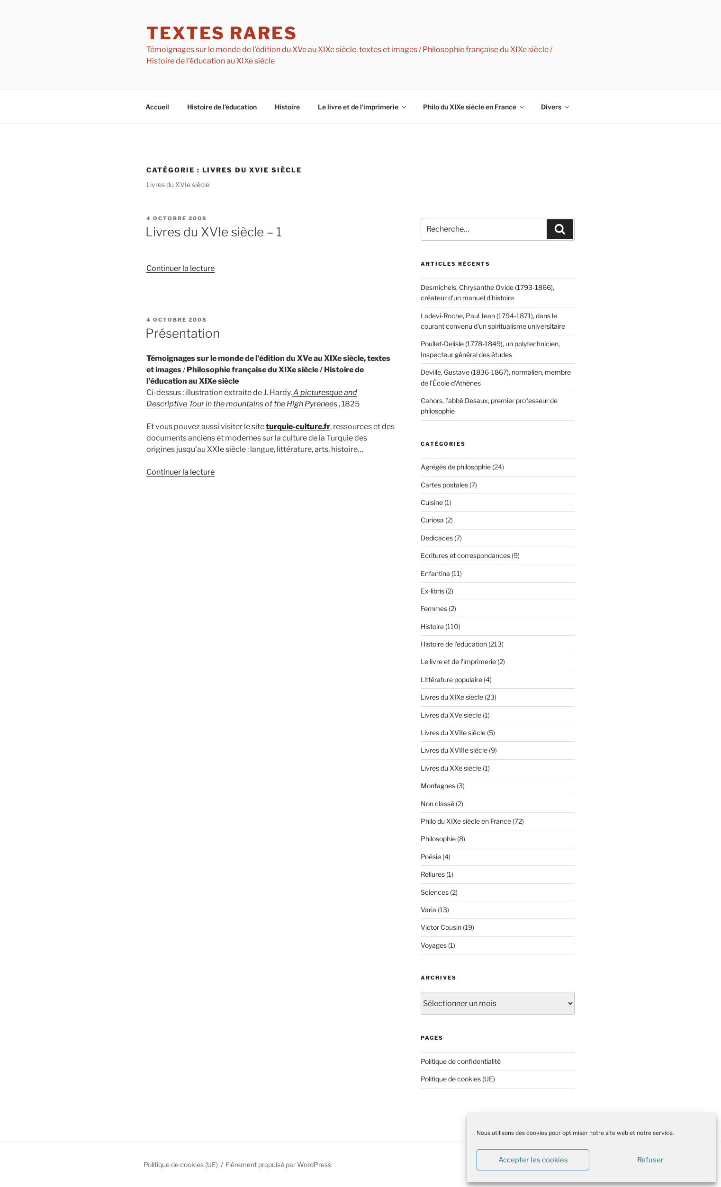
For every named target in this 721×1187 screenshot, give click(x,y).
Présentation (182, 333)
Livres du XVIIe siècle (453, 732)
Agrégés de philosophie (456, 467)
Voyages (434, 945)
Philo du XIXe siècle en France (474, 107)
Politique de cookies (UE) (458, 1079)
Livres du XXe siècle (451, 768)
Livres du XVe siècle (451, 715)
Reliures (433, 874)
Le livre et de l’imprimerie (362, 107)
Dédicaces (437, 538)
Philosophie (438, 839)
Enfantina (435, 573)
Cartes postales (444, 485)
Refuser (650, 1160)
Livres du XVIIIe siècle (454, 750)
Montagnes (438, 786)
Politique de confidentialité (461, 1061)
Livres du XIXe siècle (452, 697)
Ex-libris (432, 591)
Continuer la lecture (180, 268)
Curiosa (432, 520)
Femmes (434, 608)
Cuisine (432, 502)
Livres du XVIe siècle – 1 (213, 232)
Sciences (435, 892)
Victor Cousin (441, 927)
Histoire (287, 107)
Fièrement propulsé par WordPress (278, 1164)
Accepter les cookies (533, 1160)
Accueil (157, 107)
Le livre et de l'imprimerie (458, 661)
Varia (428, 910)
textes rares (221, 33)
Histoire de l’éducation (222, 107)
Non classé (437, 804)
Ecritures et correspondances (465, 555)
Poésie (431, 857)
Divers (555, 107)
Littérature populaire (451, 679)
